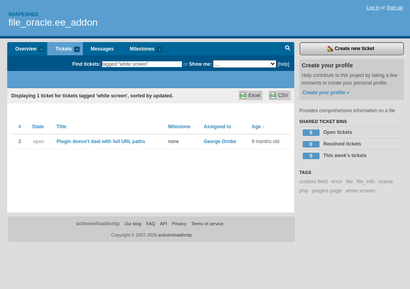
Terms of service (207, 223)
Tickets (63, 49)
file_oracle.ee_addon (53, 22)
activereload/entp (98, 223)
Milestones (142, 49)
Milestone (179, 126)
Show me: (200, 64)
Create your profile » (326, 92)
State (38, 126)
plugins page (327, 191)
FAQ (150, 223)
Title (61, 126)
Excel (254, 95)
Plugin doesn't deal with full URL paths (100, 141)
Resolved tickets (332, 144)
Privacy (179, 223)
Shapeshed (23, 14)
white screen (360, 191)
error (336, 181)
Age (258, 126)
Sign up (394, 7)
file (349, 181)
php (303, 191)
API (163, 223)
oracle (385, 181)
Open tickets (327, 132)
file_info (366, 181)
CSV (283, 95)
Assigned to (217, 126)
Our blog (133, 223)
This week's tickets (335, 156)
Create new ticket (350, 49)
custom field (313, 181)
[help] (283, 64)
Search (287, 49)
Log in (373, 7)
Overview (25, 49)
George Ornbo (220, 141)
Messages (102, 49)
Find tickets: (86, 64)
